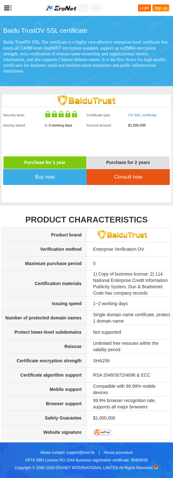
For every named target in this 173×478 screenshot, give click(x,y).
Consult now (128, 177)
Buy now (44, 177)
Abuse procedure (118, 452)
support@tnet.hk (80, 452)
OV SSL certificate (142, 115)
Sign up (160, 8)
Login (144, 8)
